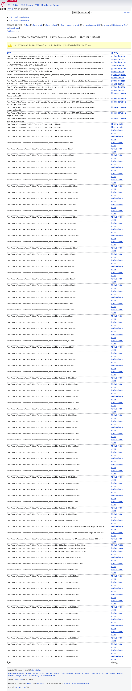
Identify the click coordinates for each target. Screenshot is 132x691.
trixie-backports (117, 25)
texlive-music (117, 544)
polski (87, 673)
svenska (11, 675)
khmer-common (118, 93)
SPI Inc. (29, 683)
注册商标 (67, 683)
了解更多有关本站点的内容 (79, 683)
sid (8, 28)
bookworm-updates (73, 25)
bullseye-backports (50, 25)
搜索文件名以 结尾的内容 (19, 20)
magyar (56, 673)
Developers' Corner (50, 5)
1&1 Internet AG (20, 687)
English (35, 673)
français (49, 673)
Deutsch (28, 673)
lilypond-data (117, 123)
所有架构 (11, 31)
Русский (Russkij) (108, 673)
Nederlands (79, 673)
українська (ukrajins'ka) (31, 675)
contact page (18, 679)
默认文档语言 (36, 669)
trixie (98, 25)
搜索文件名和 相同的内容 (19, 17)
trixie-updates (106, 25)
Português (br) (95, 673)
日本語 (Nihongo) (67, 673)
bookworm (62, 25)
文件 (9, 53)
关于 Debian (13, 5)
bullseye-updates (37, 25)
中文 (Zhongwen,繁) (48, 675)
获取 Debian (27, 5)
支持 (37, 5)
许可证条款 (40, 683)
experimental (14, 28)
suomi (42, 673)
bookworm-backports (89, 25)
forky (125, 25)
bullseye (27, 25)
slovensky (120, 673)
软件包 (10, 9)
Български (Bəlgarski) (16, 673)
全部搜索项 (127, 12)
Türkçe (18, 675)
